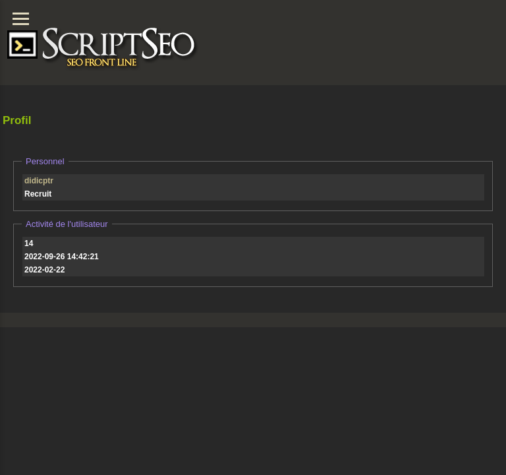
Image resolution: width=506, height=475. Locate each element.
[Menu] (21, 19)
